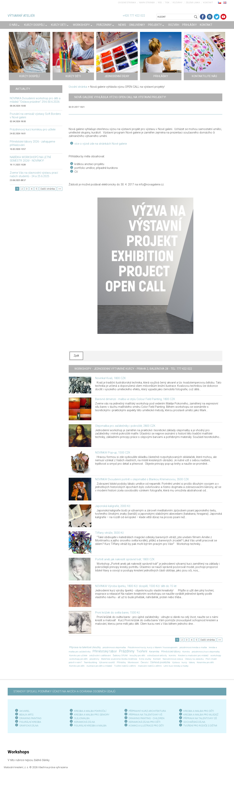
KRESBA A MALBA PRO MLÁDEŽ (200, 714)
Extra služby (145, 659)
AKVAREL (24, 710)
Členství (144, 662)
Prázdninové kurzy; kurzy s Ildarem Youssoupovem (153, 647)
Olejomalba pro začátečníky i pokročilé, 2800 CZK (125, 426)
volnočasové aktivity (157, 655)
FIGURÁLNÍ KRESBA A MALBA (90, 725)
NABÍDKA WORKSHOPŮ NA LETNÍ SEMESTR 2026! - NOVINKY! (30, 159)
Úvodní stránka (127, 2)
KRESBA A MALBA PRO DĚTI (198, 710)
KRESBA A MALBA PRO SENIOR (91, 714)
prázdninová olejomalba (114, 647)
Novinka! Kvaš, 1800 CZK (110, 378)
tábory (192, 662)
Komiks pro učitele (78, 655)
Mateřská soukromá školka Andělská (119, 659)
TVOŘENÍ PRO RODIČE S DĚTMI (200, 725)
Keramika (154, 651)
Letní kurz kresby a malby (176, 665)
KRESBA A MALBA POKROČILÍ (90, 710)
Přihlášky (121, 662)
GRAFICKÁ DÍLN (28, 725)
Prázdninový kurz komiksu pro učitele (32, 129)
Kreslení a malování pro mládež (193, 655)
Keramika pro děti (205, 662)
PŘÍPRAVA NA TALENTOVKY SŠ (200, 718)
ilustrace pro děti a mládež (99, 665)
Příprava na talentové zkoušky (85, 647)
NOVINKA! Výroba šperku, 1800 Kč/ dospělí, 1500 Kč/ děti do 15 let (135, 586)
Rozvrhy (177, 2)
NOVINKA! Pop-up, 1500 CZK (112, 452)
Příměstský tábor (104, 651)
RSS (160, 2)
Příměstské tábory (170, 651)
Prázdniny (126, 651)
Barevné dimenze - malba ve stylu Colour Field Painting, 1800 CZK (135, 399)
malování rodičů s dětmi (150, 665)
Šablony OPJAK (120, 655)
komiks (172, 655)
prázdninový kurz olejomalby (206, 651)
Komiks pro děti (77, 665)
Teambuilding (90, 662)
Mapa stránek (147, 2)
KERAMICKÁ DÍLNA (84, 721)
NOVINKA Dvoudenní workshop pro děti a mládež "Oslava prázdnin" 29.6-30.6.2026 (35, 100)
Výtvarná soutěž (107, 662)
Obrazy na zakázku (194, 659)
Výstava (176, 662)
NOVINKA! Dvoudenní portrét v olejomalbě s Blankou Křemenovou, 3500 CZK (142, 479)
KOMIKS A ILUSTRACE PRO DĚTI (146, 725)
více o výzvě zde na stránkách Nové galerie (100, 143)
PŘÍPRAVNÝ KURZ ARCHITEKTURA (147, 710)
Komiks (186, 651)
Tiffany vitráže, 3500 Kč (109, 532)
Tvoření (141, 651)
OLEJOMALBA (82, 718)
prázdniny (94, 659)
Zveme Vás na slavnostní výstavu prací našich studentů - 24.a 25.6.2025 (34, 174)
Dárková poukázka (160, 662)
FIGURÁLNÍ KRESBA (30, 721)
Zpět (76, 355)
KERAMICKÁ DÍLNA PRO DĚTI (144, 721)
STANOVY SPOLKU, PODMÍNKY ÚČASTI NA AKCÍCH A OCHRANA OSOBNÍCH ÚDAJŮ (64, 691)
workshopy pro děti (78, 659)
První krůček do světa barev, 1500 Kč (117, 612)
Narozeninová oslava (173, 659)
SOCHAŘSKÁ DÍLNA (194, 721)
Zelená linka (193, 2)
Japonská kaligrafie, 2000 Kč (112, 506)
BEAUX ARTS (26, 714)
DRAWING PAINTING (30, 718)
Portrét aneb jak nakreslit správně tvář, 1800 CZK (125, 559)
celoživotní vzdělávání (100, 655)
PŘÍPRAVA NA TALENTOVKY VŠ (145, 714)
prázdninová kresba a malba (193, 647)
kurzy (184, 662)
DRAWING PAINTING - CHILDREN (146, 718)
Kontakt (208, 2)
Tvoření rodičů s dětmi (125, 665)
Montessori (133, 662)
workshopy (215, 655)
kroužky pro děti (137, 655)
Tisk (167, 2)
